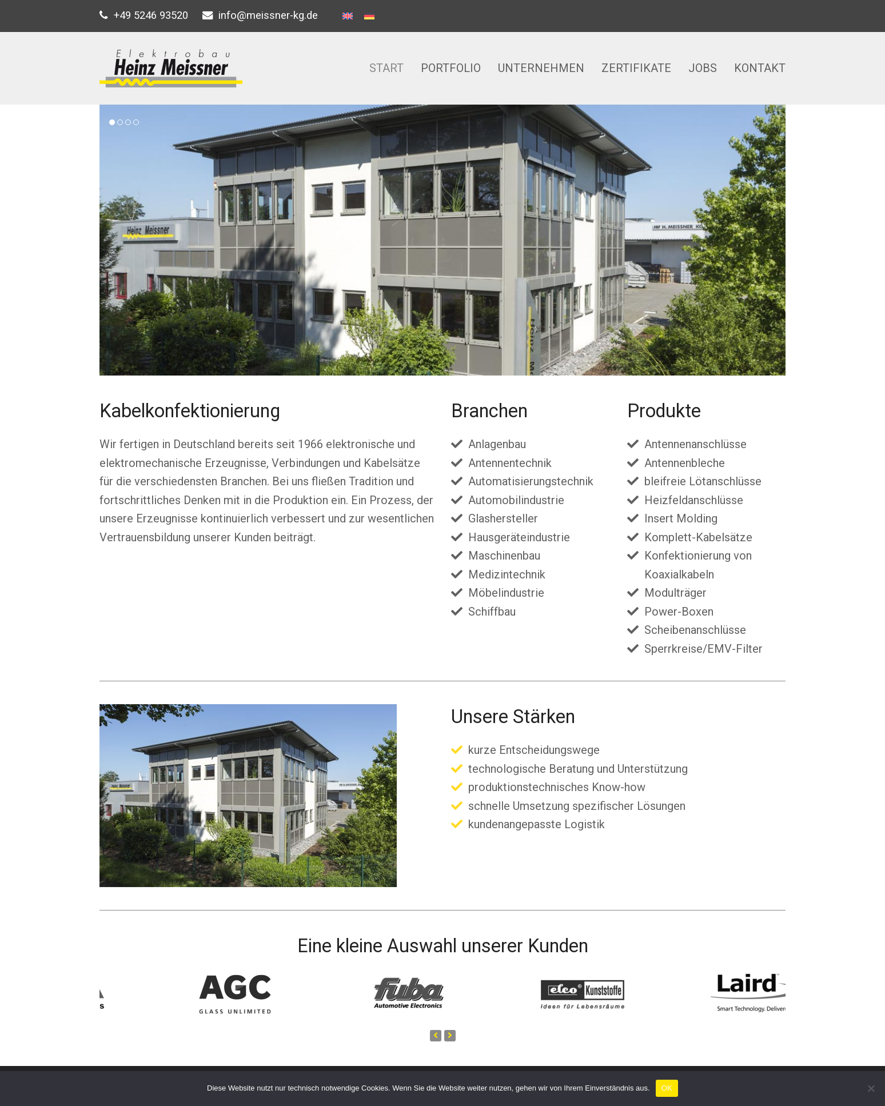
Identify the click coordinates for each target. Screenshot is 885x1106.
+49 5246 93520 (151, 15)
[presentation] (435, 1035)
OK (666, 1088)
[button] (112, 122)
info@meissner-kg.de (268, 15)
